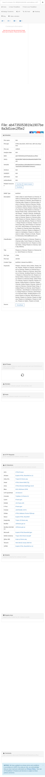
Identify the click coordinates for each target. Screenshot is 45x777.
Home (3, 7)
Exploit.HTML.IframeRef (22, 517)
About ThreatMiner (14, 7)
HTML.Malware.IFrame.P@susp (25, 513)
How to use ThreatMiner (30, 7)
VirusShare (19, 187)
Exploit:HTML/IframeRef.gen (24, 532)
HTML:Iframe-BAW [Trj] (22, 482)
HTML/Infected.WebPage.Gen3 (25, 486)
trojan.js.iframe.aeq (21, 539)
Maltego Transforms (7, 11)
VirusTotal (19, 184)
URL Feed (26, 11)
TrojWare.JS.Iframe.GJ (22, 496)
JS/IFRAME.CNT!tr (21, 510)
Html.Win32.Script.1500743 (23, 542)
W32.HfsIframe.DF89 (22, 489)
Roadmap (36, 11)
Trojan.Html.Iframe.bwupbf (23, 536)
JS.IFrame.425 (20, 503)
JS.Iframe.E (19, 492)
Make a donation (13, 16)
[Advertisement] (14, 46)
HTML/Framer (20, 472)
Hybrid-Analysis (28, 184)
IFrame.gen (19, 499)
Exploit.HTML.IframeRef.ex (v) (24, 475)
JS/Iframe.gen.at (20, 523)
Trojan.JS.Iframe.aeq (22, 520)
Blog (3, 16)
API (18, 11)
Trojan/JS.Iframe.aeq (22, 479)
